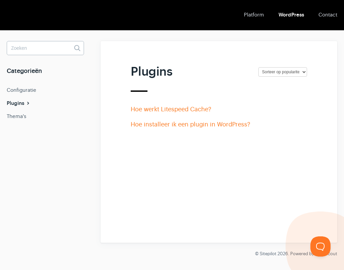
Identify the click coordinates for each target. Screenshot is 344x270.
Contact (327, 14)
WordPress (291, 14)
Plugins (19, 103)
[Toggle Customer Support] (320, 246)
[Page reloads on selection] (282, 72)
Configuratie (21, 90)
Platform (254, 14)
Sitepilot (268, 254)
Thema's (16, 116)
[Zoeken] (45, 48)
